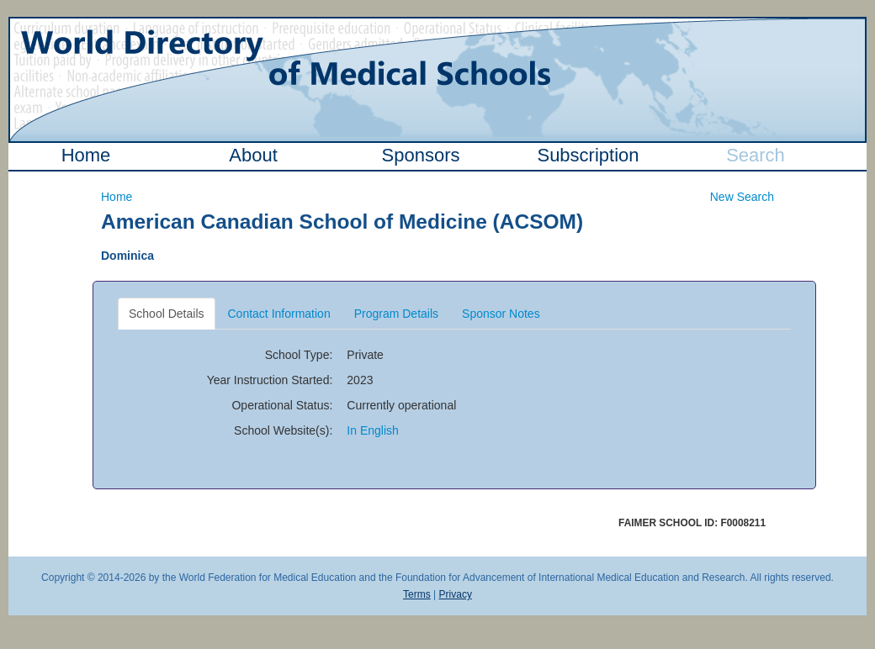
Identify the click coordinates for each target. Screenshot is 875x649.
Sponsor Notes (501, 313)
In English (372, 430)
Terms (417, 594)
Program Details (396, 313)
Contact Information (279, 313)
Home (86, 155)
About (253, 155)
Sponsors (421, 155)
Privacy (455, 594)
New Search (742, 196)
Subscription (588, 155)
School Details (166, 313)
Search (755, 155)
